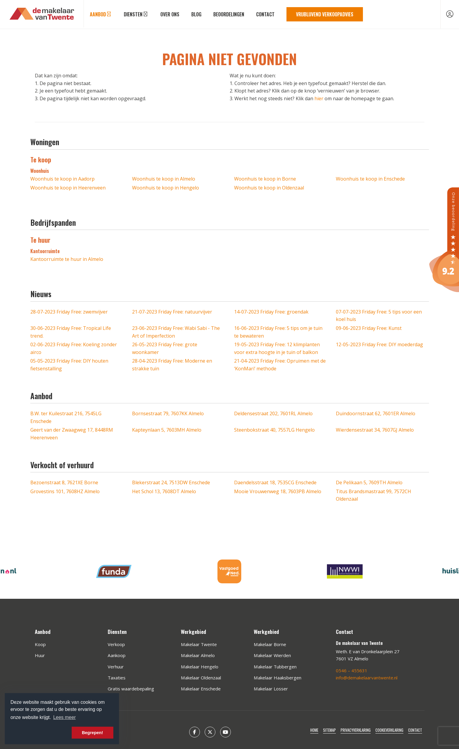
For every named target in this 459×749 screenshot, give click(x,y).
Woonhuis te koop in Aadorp (62, 179)
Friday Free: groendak (271, 311)
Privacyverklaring (356, 730)
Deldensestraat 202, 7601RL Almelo (273, 413)
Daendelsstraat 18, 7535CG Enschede (275, 482)
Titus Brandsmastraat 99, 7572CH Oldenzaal (373, 495)
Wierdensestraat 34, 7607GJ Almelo (375, 430)
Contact (265, 14)
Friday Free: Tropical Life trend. (70, 332)
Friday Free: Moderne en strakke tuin (172, 365)
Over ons (169, 14)
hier (318, 98)
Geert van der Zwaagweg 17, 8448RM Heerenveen (71, 434)
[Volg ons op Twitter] (210, 732)
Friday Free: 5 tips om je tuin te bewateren (278, 332)
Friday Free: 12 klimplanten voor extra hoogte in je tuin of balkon (277, 348)
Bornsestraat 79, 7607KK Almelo (168, 413)
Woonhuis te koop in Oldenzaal (269, 187)
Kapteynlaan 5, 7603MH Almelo (166, 430)
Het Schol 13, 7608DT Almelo (164, 491)
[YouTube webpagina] (225, 732)
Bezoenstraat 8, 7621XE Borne (64, 482)
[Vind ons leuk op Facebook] (194, 732)
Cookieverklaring (389, 730)
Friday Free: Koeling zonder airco (73, 348)
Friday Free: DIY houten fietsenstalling (69, 365)
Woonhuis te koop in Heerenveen (68, 187)
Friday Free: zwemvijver (69, 311)
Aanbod (101, 14)
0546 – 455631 (351, 670)
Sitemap (329, 730)
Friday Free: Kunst (369, 328)
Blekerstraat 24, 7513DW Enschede (171, 482)
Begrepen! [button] (92, 732)
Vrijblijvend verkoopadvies (324, 14)
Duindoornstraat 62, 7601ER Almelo (375, 413)
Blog (196, 14)
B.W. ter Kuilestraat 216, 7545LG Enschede (65, 417)
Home (314, 730)
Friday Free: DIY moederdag (379, 344)
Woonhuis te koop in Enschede (370, 179)
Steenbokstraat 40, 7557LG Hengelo (274, 430)
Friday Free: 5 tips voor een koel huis (379, 315)
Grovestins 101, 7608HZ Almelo (65, 491)
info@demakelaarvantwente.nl (366, 678)
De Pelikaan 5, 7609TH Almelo (369, 482)
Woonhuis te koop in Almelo (163, 179)
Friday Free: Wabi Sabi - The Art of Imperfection (176, 332)
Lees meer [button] (64, 717)
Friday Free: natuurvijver (172, 311)
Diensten (136, 14)
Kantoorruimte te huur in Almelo (66, 259)
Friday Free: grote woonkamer (164, 348)
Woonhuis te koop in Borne (265, 179)
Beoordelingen (228, 14)
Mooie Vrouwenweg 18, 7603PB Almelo (277, 491)
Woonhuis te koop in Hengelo (165, 187)
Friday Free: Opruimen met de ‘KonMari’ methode (280, 365)
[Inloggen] (450, 14)
